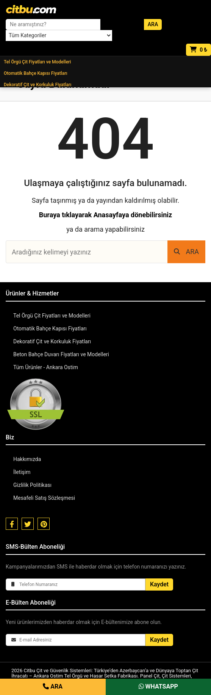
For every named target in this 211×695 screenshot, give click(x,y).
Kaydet (159, 584)
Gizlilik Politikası (32, 485)
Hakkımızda (27, 459)
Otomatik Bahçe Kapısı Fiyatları (35, 73)
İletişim (22, 472)
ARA (186, 251)
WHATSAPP (158, 686)
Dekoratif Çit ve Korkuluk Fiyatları (37, 84)
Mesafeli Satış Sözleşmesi (44, 498)
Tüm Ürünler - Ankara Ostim (45, 367)
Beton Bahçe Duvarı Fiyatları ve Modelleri (61, 354)
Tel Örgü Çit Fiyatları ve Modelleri (37, 62)
